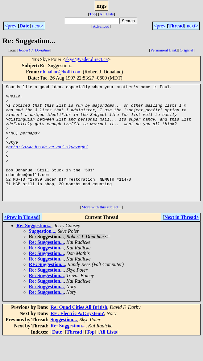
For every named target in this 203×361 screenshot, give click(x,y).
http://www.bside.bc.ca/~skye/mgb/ (48, 159)
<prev (10, 25)
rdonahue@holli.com (60, 71)
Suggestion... (42, 254)
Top (92, 14)
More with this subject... (101, 230)
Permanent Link (164, 50)
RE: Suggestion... (47, 287)
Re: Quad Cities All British (79, 330)
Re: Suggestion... (34, 248)
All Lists (106, 14)
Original (186, 50)
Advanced (101, 26)
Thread (176, 25)
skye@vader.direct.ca (86, 59)
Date (24, 25)
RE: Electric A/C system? (77, 336)
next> (38, 25)
